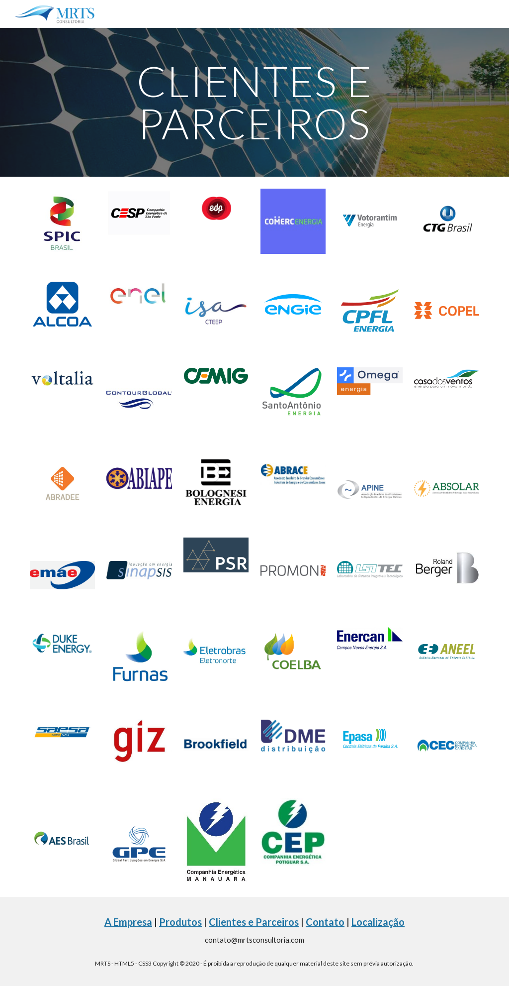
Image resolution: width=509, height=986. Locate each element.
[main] (254, 102)
